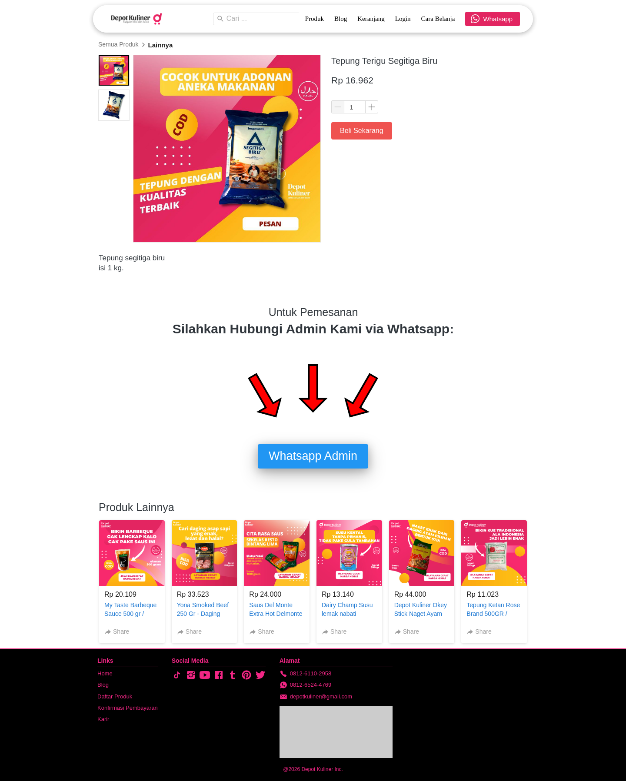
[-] (177, 675)
